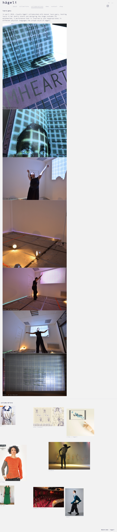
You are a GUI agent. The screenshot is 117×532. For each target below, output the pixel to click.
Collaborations (37, 6)
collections (24, 6)
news (47, 6)
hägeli (10, 2)
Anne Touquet (38, 427)
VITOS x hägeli (72, 437)
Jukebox (51, 470)
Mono (67, 517)
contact (54, 6)
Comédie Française (39, 508)
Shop (61, 6)
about (15, 6)
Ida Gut (2, 505)
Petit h (2, 426)
